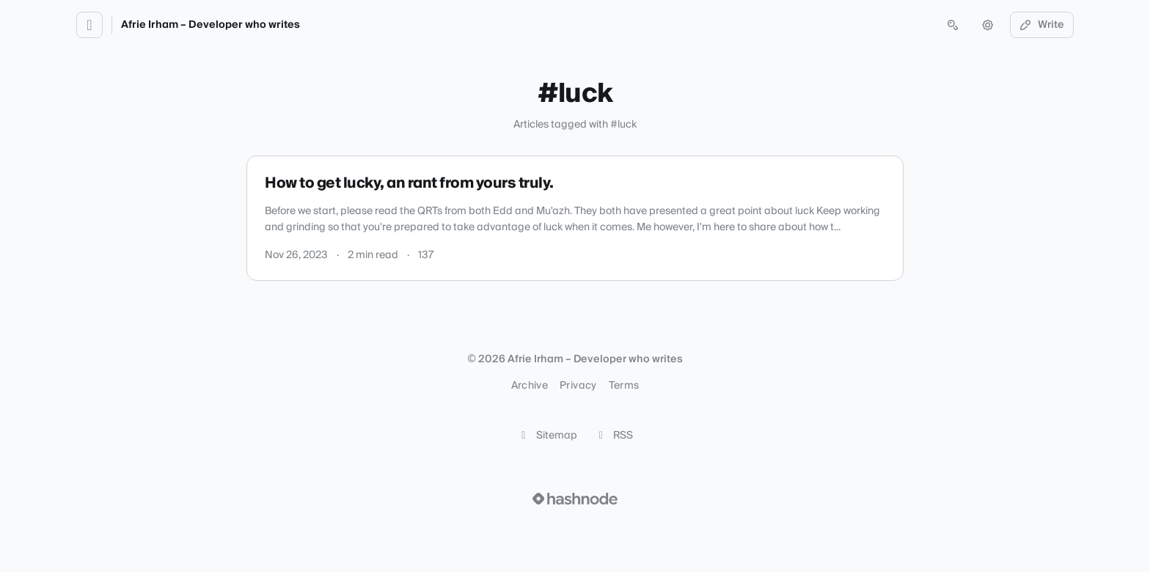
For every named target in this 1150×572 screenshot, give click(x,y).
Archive (529, 386)
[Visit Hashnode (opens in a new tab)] (575, 498)
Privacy (578, 386)
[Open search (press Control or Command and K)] (953, 25)
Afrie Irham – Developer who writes (210, 25)
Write (1042, 25)
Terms (624, 386)
